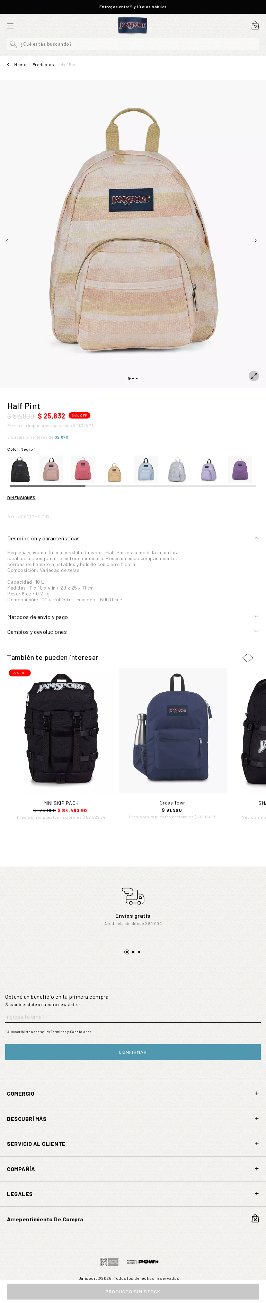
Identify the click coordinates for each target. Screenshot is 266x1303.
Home (20, 64)
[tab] (133, 538)
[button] (133, 44)
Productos (43, 64)
